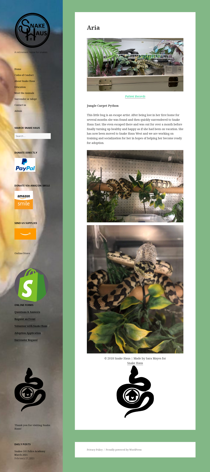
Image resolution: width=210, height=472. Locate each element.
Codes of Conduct (24, 75)
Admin (18, 111)
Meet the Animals (24, 93)
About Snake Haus (24, 81)
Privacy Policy (95, 449)
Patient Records (135, 96)
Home (17, 69)
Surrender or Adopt (25, 99)
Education (20, 87)
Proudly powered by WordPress (124, 449)
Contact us (20, 105)
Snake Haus (135, 363)
